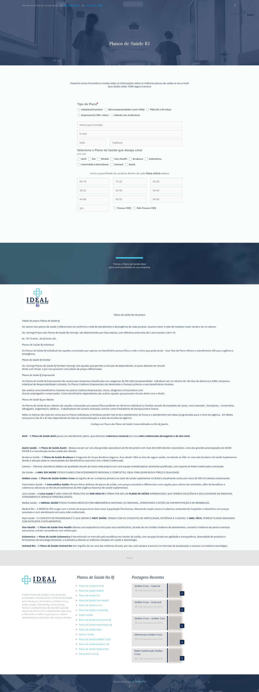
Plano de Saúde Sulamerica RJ (95, 619)
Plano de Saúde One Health (55, 527)
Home (115, 49)
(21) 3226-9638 (71, 5)
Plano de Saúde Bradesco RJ (94, 644)
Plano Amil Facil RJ (88, 653)
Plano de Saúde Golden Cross (58, 478)
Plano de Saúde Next (90, 629)
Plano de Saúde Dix (89, 595)
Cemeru (26, 466)
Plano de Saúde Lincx (90, 605)
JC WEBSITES (139, 681)
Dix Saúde (27, 472)
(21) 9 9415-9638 (94, 5)
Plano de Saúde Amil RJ (91, 585)
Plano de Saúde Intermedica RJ (95, 624)
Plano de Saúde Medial (91, 590)
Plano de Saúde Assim (54, 447)
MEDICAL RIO (46, 508)
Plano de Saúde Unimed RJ (93, 610)
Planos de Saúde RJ (136, 49)
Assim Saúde (86, 615)
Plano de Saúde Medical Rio (94, 649)
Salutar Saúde (86, 634)
